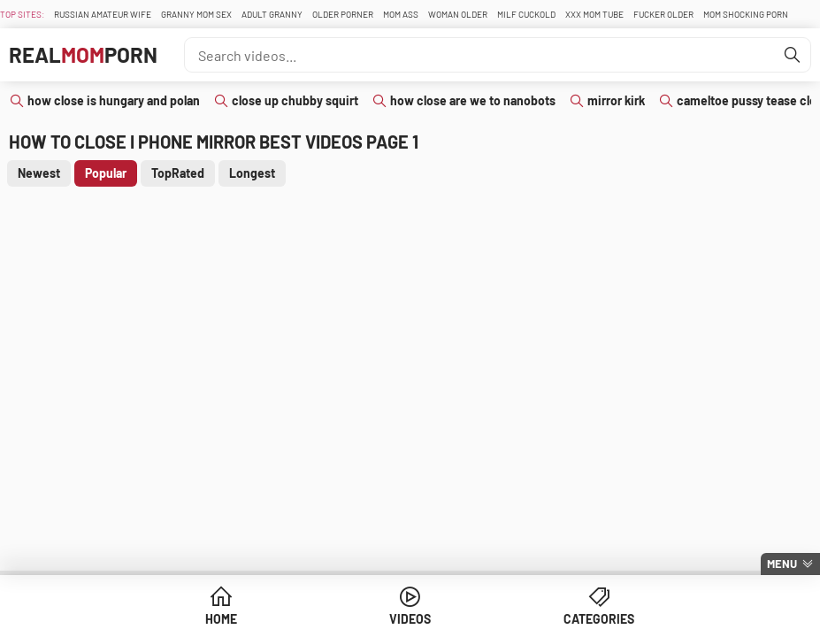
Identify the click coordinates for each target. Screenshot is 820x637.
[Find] (792, 55)
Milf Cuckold (526, 14)
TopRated (177, 172)
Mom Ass (400, 14)
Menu (782, 563)
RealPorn (83, 54)
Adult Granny (272, 14)
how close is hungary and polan (113, 100)
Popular (105, 172)
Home (221, 618)
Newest (39, 172)
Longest (252, 172)
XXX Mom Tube (594, 14)
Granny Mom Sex (196, 14)
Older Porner (342, 14)
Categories (598, 618)
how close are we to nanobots (473, 100)
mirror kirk (616, 100)
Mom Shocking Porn (745, 14)
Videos (410, 618)
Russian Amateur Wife (102, 14)
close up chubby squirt (295, 100)
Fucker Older (663, 14)
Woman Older (457, 14)
